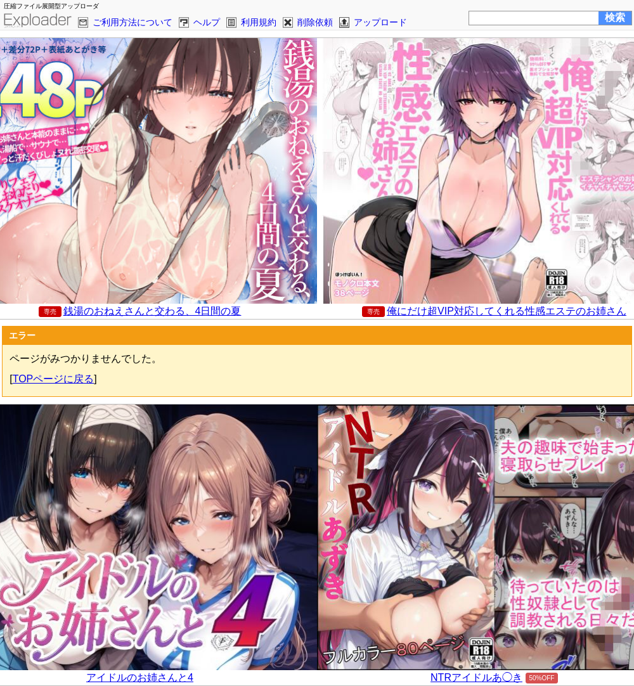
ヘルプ (206, 22)
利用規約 (258, 22)
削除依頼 (315, 22)
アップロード (380, 22)
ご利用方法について (132, 22)
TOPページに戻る (53, 378)
